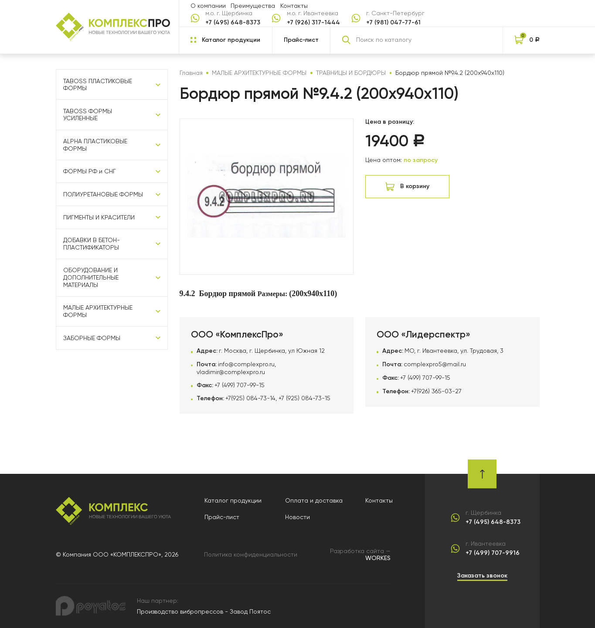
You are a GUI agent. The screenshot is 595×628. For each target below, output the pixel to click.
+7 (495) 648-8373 (232, 22)
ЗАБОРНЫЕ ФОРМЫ (91, 337)
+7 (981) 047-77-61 (393, 22)
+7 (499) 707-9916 (493, 553)
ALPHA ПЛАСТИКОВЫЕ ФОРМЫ (95, 145)
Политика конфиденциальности (250, 554)
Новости (297, 516)
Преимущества (253, 5)
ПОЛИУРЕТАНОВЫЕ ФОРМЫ (103, 194)
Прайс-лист (301, 40)
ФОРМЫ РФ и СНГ (89, 171)
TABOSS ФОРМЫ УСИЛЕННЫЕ (87, 115)
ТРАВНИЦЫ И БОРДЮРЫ (351, 72)
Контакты (294, 5)
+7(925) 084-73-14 (250, 398)
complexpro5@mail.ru (435, 364)
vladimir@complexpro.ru (231, 371)
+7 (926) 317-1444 (313, 22)
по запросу (421, 160)
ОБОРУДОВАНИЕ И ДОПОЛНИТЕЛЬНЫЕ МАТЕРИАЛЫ (91, 277)
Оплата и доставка (314, 500)
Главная (191, 72)
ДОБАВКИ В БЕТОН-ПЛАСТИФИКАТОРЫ (91, 243)
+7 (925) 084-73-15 (304, 398)
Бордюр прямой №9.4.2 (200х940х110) (449, 72)
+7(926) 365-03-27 (436, 391)
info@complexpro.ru (246, 364)
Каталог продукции (233, 500)
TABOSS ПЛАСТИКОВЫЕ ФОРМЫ (97, 85)
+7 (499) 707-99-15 (239, 385)
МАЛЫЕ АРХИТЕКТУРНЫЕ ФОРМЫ (98, 311)
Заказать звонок (482, 575)
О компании (208, 5)
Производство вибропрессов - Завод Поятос (204, 611)
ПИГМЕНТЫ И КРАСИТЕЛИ (99, 217)
